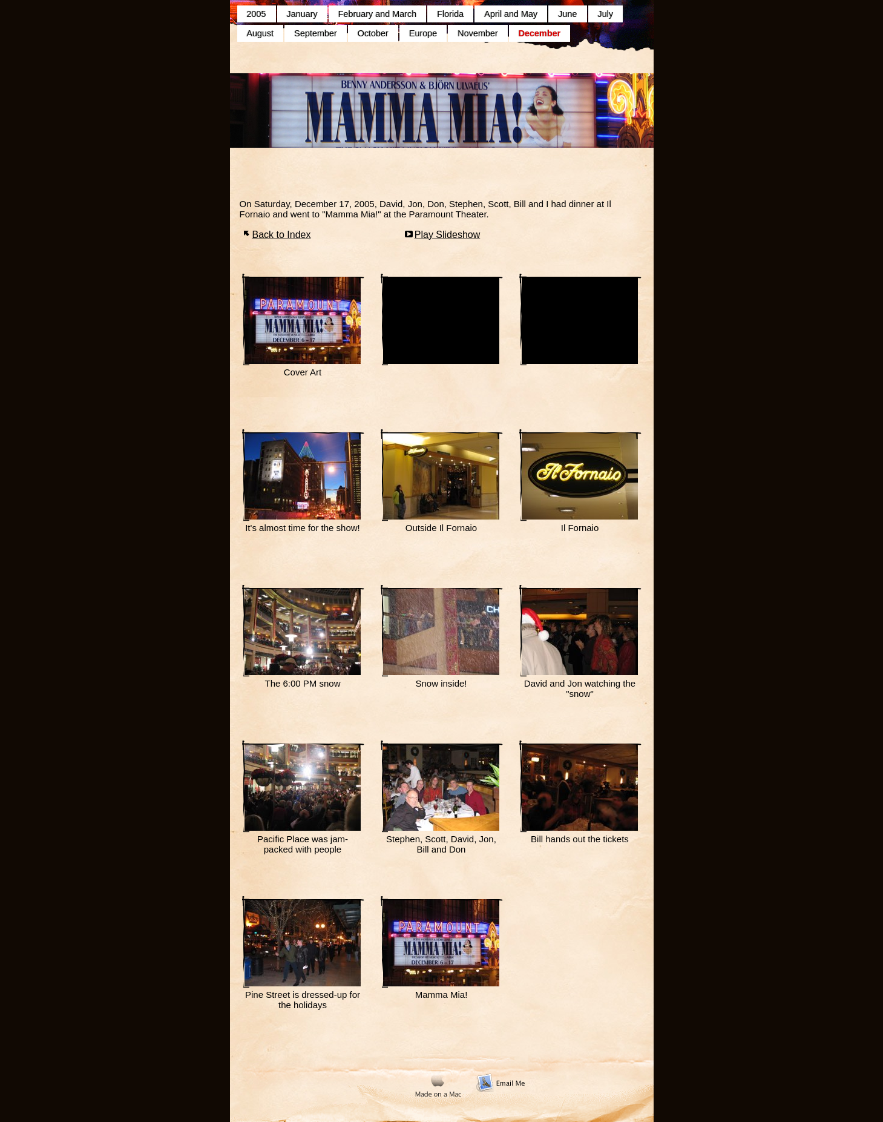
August (260, 33)
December (540, 33)
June (567, 14)
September (315, 33)
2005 (256, 14)
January (302, 14)
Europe (423, 33)
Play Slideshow (448, 234)
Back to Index (281, 234)
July (606, 14)
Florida (450, 14)
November (477, 33)
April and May (510, 14)
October (373, 33)
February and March (377, 14)
